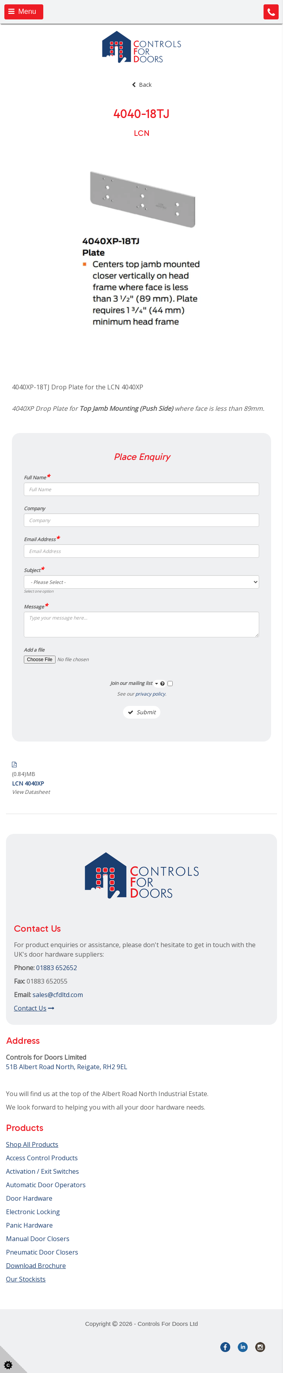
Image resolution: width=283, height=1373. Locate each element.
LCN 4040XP (28, 783)
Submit (142, 712)
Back (142, 84)
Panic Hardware (29, 1225)
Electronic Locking (33, 1211)
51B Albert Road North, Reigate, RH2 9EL (66, 1066)
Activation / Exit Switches (42, 1171)
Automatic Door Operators (46, 1184)
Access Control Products (42, 1158)
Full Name (37, 477)
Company (34, 508)
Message (36, 606)
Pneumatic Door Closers (42, 1252)
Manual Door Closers (37, 1238)
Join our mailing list (138, 684)
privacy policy (150, 693)
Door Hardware (29, 1198)
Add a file (34, 649)
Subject (34, 570)
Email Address (41, 539)
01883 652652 (56, 967)
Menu (22, 11)
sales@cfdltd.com (58, 994)
